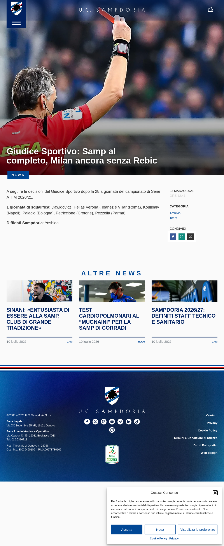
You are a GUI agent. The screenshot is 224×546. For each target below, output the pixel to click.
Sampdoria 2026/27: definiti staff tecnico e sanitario (183, 331)
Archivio (175, 213)
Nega (160, 529)
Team (174, 218)
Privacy (174, 538)
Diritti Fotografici (206, 458)
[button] (215, 492)
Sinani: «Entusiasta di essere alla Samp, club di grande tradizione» (39, 334)
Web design (209, 465)
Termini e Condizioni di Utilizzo (197, 451)
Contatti (212, 430)
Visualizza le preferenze (197, 529)
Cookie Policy (158, 538)
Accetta (126, 529)
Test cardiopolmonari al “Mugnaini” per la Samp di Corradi (112, 334)
